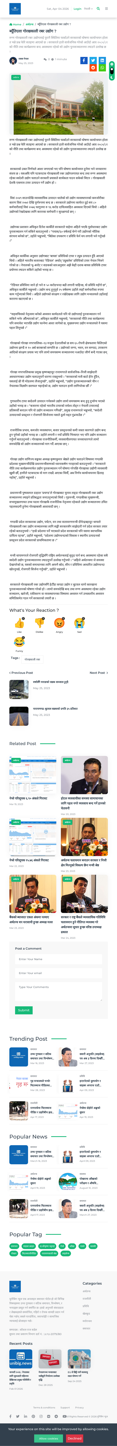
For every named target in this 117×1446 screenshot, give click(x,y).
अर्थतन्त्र (29, 24)
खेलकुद (86, 1313)
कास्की (93, 1246)
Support (65, 1407)
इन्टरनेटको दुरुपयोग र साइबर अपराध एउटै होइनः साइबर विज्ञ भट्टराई (92, 1085)
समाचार (14, 1246)
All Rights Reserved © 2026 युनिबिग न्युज (87, 1416)
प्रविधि (86, 1306)
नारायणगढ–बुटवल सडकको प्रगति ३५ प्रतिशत (55, 708)
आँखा (72, 1246)
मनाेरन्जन (87, 1321)
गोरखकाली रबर (32, 659)
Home (15, 24)
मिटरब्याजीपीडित (29, 1253)
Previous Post (21, 673)
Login (77, 9)
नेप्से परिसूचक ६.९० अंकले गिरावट (28, 798)
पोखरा (13, 1253)
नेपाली (88, 9)
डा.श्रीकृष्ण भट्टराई (47, 1246)
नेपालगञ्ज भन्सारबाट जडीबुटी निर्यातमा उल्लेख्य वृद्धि (49, 1376)
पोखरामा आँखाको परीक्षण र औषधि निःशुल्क (88, 1183)
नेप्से (62, 1246)
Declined (74, 1438)
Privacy (79, 1407)
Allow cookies (48, 1438)
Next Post (99, 673)
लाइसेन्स (65, 1253)
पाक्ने (82, 1246)
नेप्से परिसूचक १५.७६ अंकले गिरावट (29, 860)
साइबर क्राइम (28, 1246)
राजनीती (87, 1298)
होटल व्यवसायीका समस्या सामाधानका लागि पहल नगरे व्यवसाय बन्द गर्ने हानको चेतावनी (83, 803)
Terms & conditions (44, 1407)
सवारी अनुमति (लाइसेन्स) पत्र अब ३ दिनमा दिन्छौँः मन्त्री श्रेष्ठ (92, 1058)
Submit (24, 1010)
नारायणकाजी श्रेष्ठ (49, 1253)
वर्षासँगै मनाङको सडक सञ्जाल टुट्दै (50, 682)
